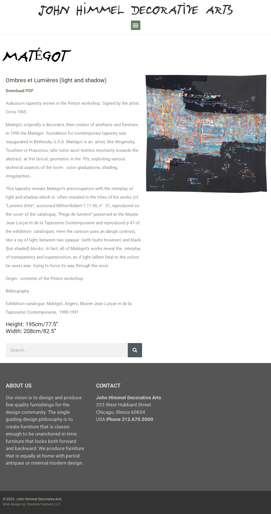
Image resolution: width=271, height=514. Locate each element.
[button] (135, 25)
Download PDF (19, 90)
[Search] (135, 350)
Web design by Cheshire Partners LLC (32, 504)
